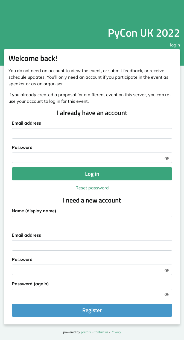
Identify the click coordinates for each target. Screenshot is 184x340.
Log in (92, 173)
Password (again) (30, 283)
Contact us (101, 332)
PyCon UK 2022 (144, 32)
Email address (26, 123)
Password (22, 147)
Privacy (116, 332)
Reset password (92, 187)
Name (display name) (34, 210)
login (175, 45)
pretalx (86, 332)
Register (92, 310)
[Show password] (166, 158)
